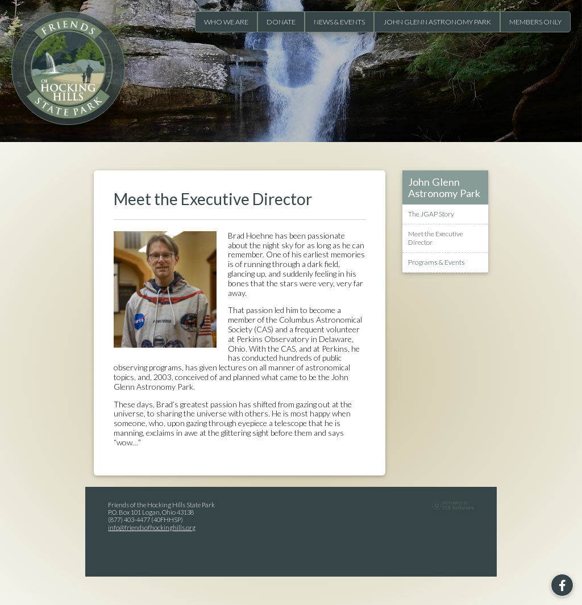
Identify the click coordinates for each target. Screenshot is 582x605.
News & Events (339, 22)
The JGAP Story (431, 214)
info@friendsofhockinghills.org (152, 527)
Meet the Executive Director (435, 238)
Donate (281, 22)
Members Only (535, 22)
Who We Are (226, 22)
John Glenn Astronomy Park (437, 22)
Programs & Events (436, 262)
